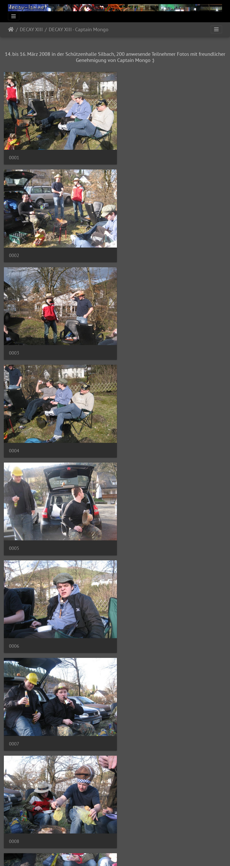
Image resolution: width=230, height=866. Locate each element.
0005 (14, 341)
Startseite (11, 29)
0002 (129, 153)
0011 (14, 622)
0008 (129, 434)
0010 (129, 528)
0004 (129, 247)
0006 (129, 341)
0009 (14, 528)
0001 (14, 153)
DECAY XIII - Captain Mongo (78, 29)
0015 (14, 809)
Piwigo (125, 855)
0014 (129, 716)
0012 (129, 622)
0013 (14, 716)
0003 (14, 247)
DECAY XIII (31, 29)
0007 (14, 434)
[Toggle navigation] (13, 16)
